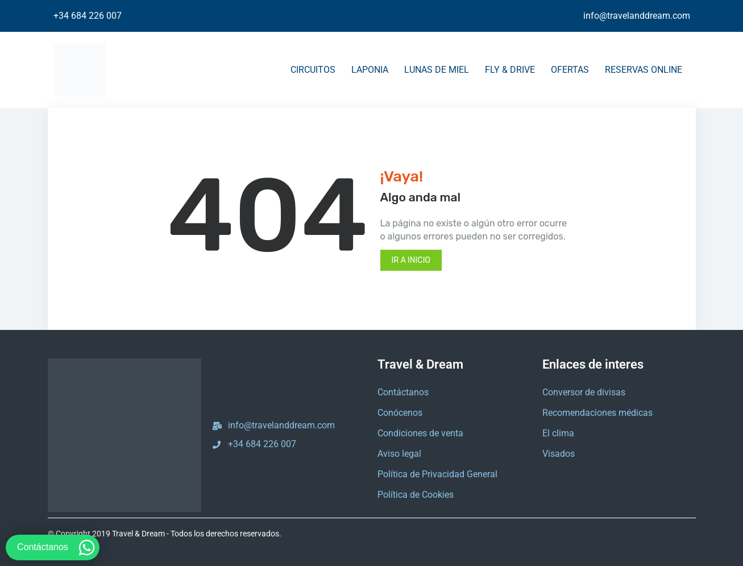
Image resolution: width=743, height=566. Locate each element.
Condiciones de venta (420, 433)
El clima (558, 433)
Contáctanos (403, 392)
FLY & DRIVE (510, 69)
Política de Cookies (415, 494)
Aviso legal (399, 453)
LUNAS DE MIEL (436, 69)
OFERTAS (570, 69)
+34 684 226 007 (87, 15)
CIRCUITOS (312, 69)
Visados (558, 453)
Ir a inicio (411, 260)
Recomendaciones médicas (597, 412)
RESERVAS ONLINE (643, 69)
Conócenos (399, 412)
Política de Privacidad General (437, 474)
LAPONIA (369, 69)
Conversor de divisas (583, 392)
